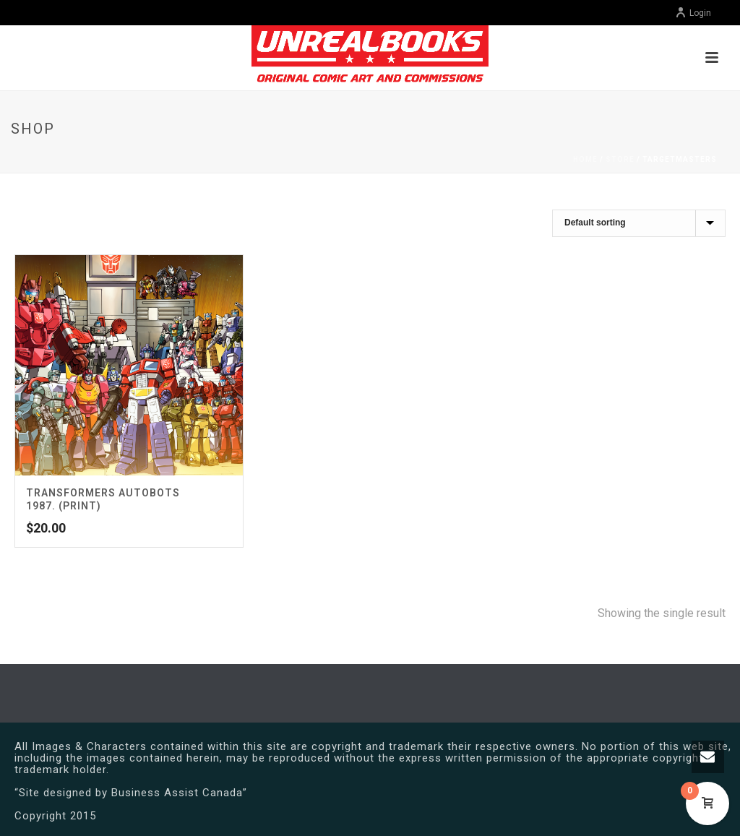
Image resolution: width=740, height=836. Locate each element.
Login (693, 13)
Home (585, 159)
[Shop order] (639, 223)
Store (620, 159)
